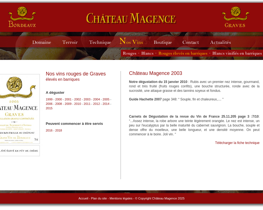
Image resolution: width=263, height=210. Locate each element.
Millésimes (135, 41)
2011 (87, 103)
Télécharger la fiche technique (237, 143)
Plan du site (99, 198)
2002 (77, 99)
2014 (106, 103)
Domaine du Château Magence (44, 41)
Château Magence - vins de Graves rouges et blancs (131, 18)
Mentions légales (121, 198)
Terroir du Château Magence (72, 41)
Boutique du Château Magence (165, 41)
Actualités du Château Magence (223, 41)
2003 (87, 99)
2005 (106, 99)
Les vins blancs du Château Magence (147, 53)
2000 (58, 99)
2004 (96, 99)
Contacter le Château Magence (193, 41)
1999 (49, 99)
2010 (77, 103)
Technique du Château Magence (102, 41)
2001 (68, 99)
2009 (68, 103)
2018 (58, 130)
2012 (96, 103)
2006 (49, 103)
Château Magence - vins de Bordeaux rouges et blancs (22, 17)
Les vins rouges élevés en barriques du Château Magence (183, 53)
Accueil (83, 198)
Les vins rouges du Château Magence (129, 53)
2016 (49, 130)
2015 (49, 108)
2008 (58, 103)
